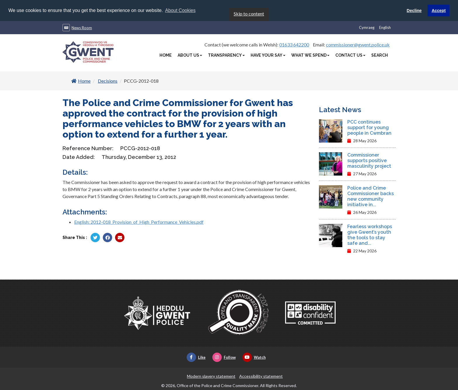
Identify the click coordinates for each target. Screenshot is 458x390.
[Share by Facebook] (107, 237)
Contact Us (350, 55)
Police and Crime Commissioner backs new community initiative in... (370, 196)
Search (379, 55)
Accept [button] (439, 10)
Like (196, 357)
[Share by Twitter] (95, 237)
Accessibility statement (261, 375)
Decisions (107, 80)
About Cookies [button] (180, 10)
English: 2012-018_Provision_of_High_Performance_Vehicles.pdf (139, 221)
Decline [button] (414, 10)
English (385, 27)
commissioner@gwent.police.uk (358, 44)
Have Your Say (268, 55)
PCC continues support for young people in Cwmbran (369, 127)
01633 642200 (294, 44)
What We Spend (310, 55)
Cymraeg (366, 27)
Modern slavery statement (211, 375)
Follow (224, 357)
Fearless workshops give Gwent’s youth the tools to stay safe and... (369, 234)
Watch (254, 357)
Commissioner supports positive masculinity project (369, 160)
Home (165, 55)
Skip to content (249, 13)
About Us (190, 55)
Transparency (226, 55)
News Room (82, 27)
